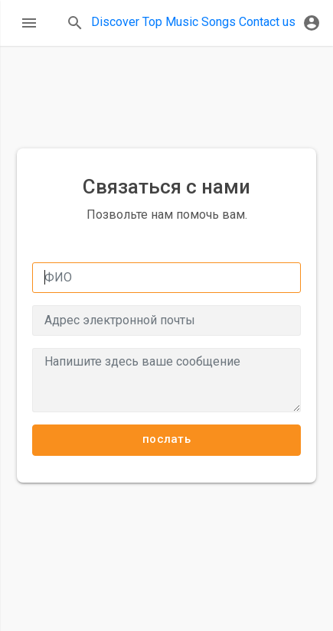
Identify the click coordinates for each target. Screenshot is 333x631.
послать (166, 439)
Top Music (170, 22)
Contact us (267, 22)
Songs (218, 22)
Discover (115, 22)
